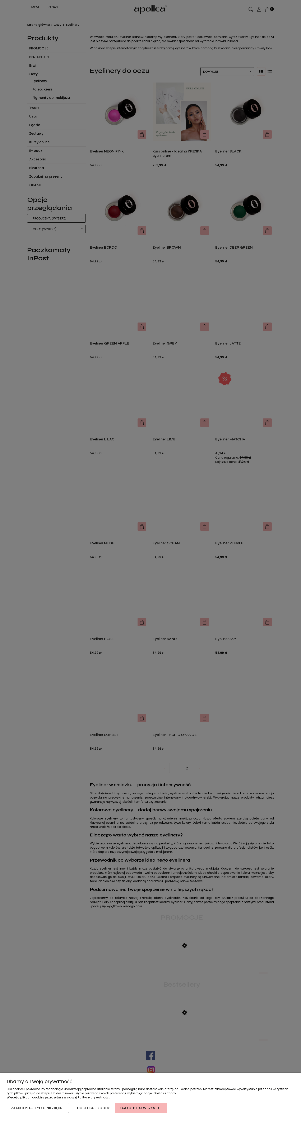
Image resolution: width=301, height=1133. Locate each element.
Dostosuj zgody (93, 1108)
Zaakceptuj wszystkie (141, 1108)
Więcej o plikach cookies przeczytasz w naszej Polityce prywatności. (58, 1097)
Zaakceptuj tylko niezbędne (38, 1108)
